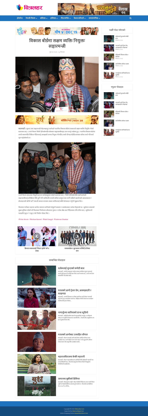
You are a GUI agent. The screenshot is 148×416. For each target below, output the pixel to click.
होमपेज (20, 18)
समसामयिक (93, 18)
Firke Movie (24, 219)
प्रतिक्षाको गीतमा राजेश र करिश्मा (122, 56)
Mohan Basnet (36, 219)
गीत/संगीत (65, 18)
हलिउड (53, 18)
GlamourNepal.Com (78, 411)
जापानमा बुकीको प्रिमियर (69, 379)
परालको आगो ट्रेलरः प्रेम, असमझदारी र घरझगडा (75, 292)
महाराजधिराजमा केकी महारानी (72, 357)
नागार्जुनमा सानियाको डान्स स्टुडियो (74, 312)
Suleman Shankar (61, 219)
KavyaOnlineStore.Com (81, 413)
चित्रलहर (62, 52)
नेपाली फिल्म (30, 18)
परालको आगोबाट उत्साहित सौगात (73, 335)
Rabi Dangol (48, 219)
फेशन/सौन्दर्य (79, 18)
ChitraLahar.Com (79, 409)
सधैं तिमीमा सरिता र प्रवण (122, 64)
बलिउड (43, 18)
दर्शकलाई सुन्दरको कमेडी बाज (71, 268)
